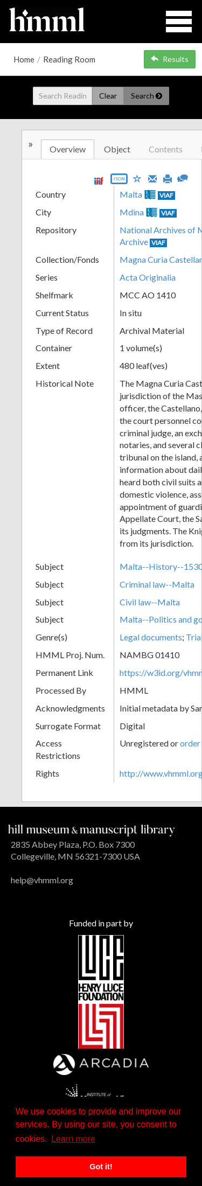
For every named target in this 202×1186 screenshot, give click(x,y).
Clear (108, 95)
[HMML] (91, 829)
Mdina (132, 212)
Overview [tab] (68, 149)
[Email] (152, 177)
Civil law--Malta (150, 602)
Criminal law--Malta (157, 584)
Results (170, 59)
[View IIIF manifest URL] (98, 181)
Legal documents (151, 637)
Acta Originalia (148, 277)
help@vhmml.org (42, 880)
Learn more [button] (73, 1138)
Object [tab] (117, 149)
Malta (131, 194)
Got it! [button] (100, 1166)
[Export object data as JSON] (119, 181)
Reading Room (69, 59)
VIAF (166, 195)
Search (146, 95)
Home (23, 59)
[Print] (167, 177)
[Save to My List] (137, 178)
